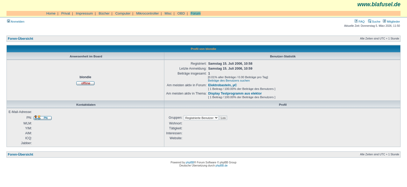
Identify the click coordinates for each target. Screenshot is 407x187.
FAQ (359, 21)
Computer (123, 13)
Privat (65, 13)
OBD (181, 13)
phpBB (190, 162)
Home (51, 13)
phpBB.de (222, 165)
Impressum (84, 13)
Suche (374, 21)
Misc (168, 13)
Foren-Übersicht (20, 39)
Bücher (104, 13)
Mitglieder (391, 21)
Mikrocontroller (147, 13)
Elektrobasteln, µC (222, 85)
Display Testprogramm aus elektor (235, 93)
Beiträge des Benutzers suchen (229, 80)
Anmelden (15, 21)
